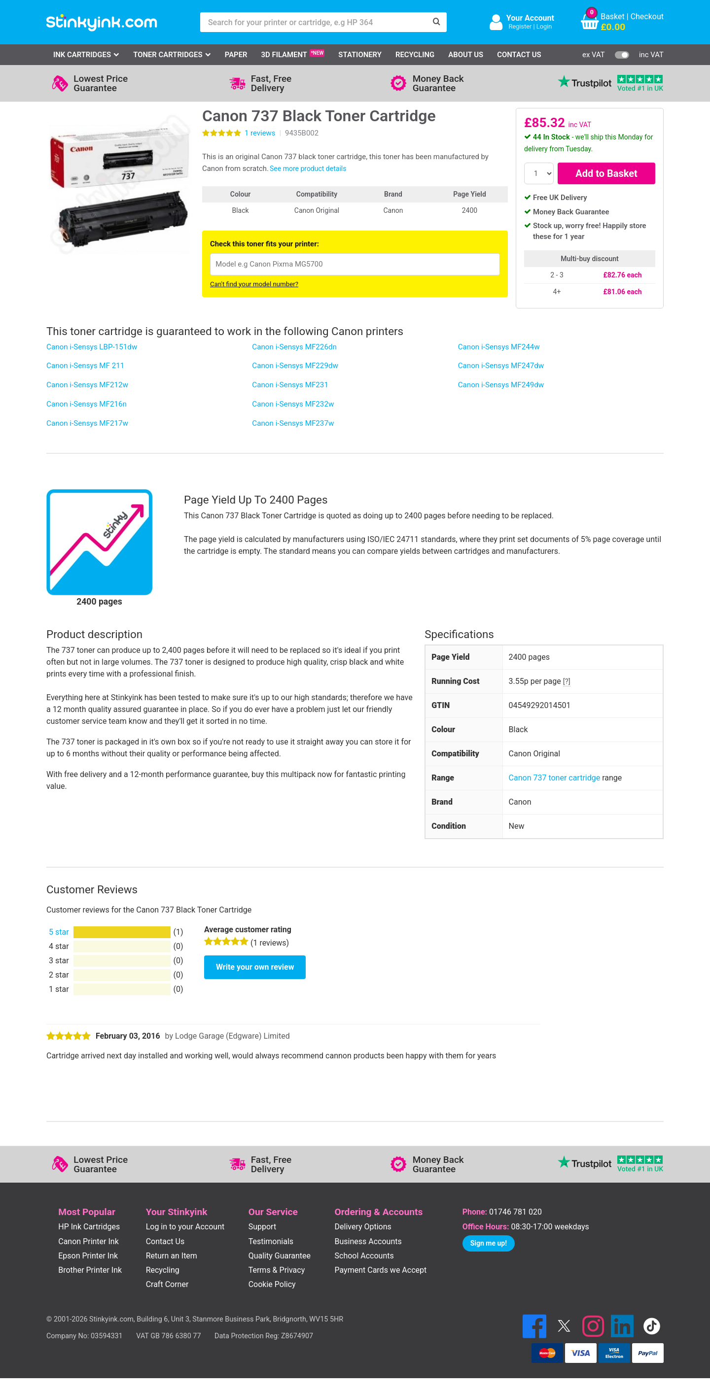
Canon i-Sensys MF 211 (85, 365)
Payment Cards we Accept (381, 1270)
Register (520, 26)
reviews (260, 133)
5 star (59, 932)
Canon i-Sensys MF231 (290, 384)
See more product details (308, 168)
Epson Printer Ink (88, 1255)
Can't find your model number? (254, 284)
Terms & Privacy (276, 1270)
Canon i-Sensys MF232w (293, 404)
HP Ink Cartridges (89, 1226)
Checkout (647, 16)
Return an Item (171, 1255)
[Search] (437, 22)
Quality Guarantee (279, 1255)
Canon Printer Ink (88, 1241)
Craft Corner (167, 1284)
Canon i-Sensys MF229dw (295, 365)
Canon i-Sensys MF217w (87, 423)
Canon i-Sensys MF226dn (294, 346)
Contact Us (519, 54)
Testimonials (270, 1241)
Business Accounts (368, 1241)
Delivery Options (363, 1226)
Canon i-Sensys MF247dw (501, 365)
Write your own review (255, 967)
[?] (566, 681)
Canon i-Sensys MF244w (499, 346)
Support (262, 1226)
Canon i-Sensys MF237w (293, 423)
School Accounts (364, 1255)
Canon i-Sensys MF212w (87, 384)
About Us (465, 54)
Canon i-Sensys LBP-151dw (91, 346)
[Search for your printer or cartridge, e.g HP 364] (313, 22)
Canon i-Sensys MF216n (86, 404)
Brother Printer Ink (90, 1270)
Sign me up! (488, 1243)
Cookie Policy (272, 1284)
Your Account (530, 18)
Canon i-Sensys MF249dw (501, 384)
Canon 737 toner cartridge (555, 777)
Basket (613, 16)
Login (544, 26)
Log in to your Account (185, 1226)
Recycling (414, 54)
